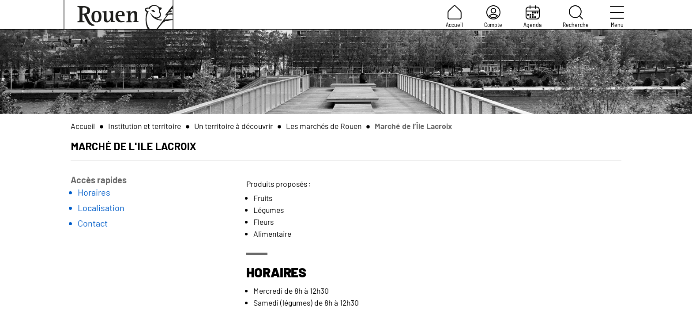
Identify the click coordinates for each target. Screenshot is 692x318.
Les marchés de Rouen (323, 126)
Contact (93, 223)
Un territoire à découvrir (233, 126)
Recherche (576, 16)
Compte (493, 16)
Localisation (101, 207)
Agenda (532, 16)
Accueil (454, 16)
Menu (617, 16)
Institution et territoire (144, 126)
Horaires (94, 192)
